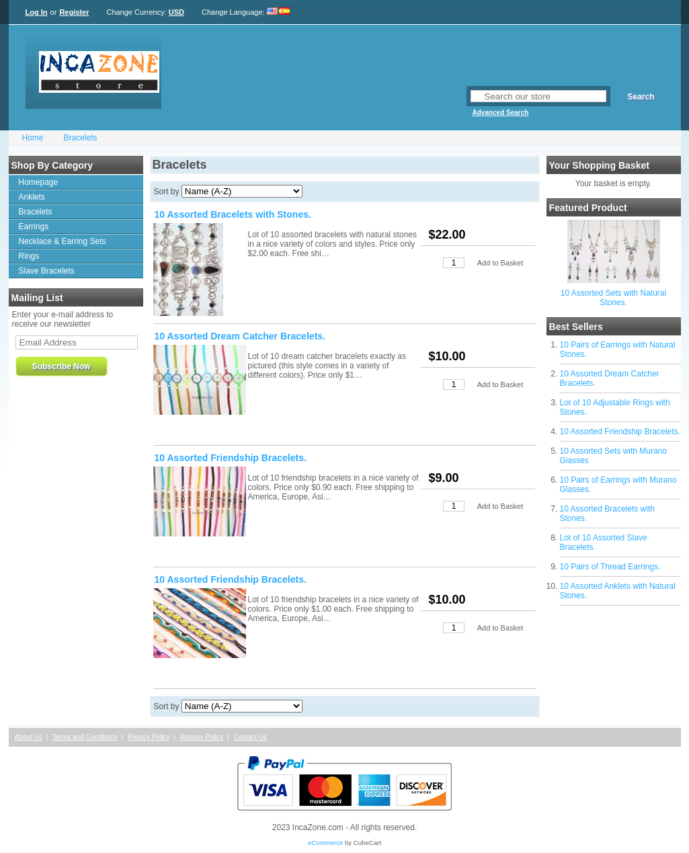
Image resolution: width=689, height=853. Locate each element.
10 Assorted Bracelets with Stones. (233, 214)
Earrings (34, 226)
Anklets (32, 197)
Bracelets (80, 138)
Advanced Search (501, 112)
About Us (28, 737)
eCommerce (325, 842)
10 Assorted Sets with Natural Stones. (613, 297)
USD (176, 12)
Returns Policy (201, 737)
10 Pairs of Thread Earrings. (610, 566)
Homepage (38, 182)
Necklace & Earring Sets (62, 241)
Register (74, 12)
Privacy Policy (148, 737)
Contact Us (250, 737)
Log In (37, 12)
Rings (29, 256)
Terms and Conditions (85, 737)
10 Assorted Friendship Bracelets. (620, 431)
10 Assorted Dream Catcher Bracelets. (240, 336)
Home (33, 138)
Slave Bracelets (47, 271)
